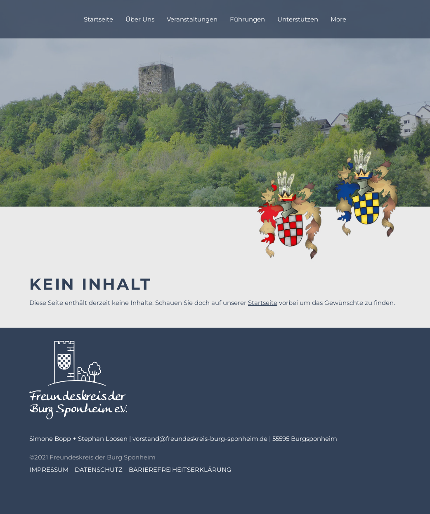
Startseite (262, 303)
